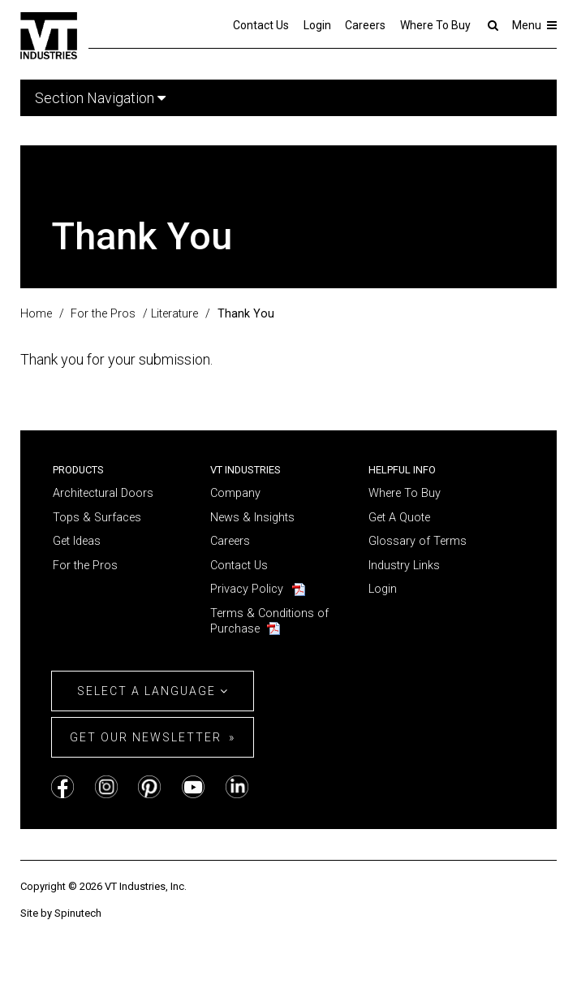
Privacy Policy (246, 589)
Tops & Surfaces (97, 518)
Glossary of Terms (417, 541)
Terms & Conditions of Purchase (269, 621)
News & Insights (252, 518)
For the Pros (85, 565)
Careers (365, 25)
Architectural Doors (103, 493)
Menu (534, 25)
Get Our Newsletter (146, 737)
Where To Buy (435, 25)
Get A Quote (399, 518)
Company (235, 493)
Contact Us (261, 25)
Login (317, 25)
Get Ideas (77, 541)
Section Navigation (100, 97)
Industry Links (404, 565)
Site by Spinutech (60, 913)
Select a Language (153, 691)
